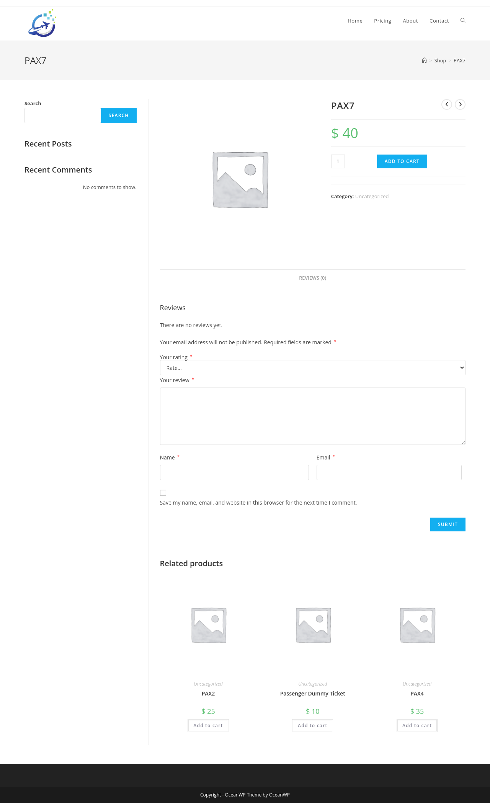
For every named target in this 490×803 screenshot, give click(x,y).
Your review (177, 380)
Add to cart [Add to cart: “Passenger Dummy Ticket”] (312, 725)
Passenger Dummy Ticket (312, 693)
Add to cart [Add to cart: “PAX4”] (417, 725)
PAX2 (208, 693)
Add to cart (402, 161)
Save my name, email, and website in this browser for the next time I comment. (258, 502)
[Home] (424, 60)
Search (32, 103)
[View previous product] (446, 104)
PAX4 (417, 693)
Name (170, 457)
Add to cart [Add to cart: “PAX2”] (208, 725)
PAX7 (460, 60)
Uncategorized (372, 196)
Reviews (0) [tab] (312, 278)
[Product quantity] (338, 161)
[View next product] (460, 104)
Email (326, 457)
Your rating (176, 357)
